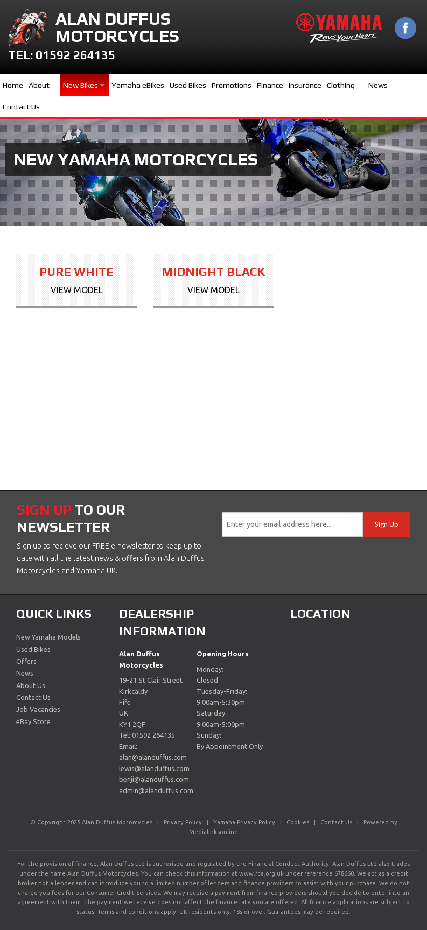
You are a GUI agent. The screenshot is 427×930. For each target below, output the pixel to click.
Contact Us (21, 106)
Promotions (231, 85)
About (39, 85)
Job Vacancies (38, 709)
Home (13, 85)
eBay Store (33, 721)
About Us (30, 685)
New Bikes (80, 85)
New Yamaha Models (48, 637)
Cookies (297, 822)
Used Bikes (188, 85)
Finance (270, 85)
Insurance (305, 85)
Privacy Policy (183, 822)
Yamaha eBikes (137, 85)
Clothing (341, 85)
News (378, 85)
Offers (26, 661)
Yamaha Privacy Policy (244, 822)
